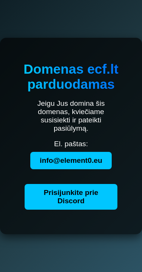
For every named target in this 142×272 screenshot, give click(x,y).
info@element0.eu (71, 160)
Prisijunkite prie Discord (71, 197)
